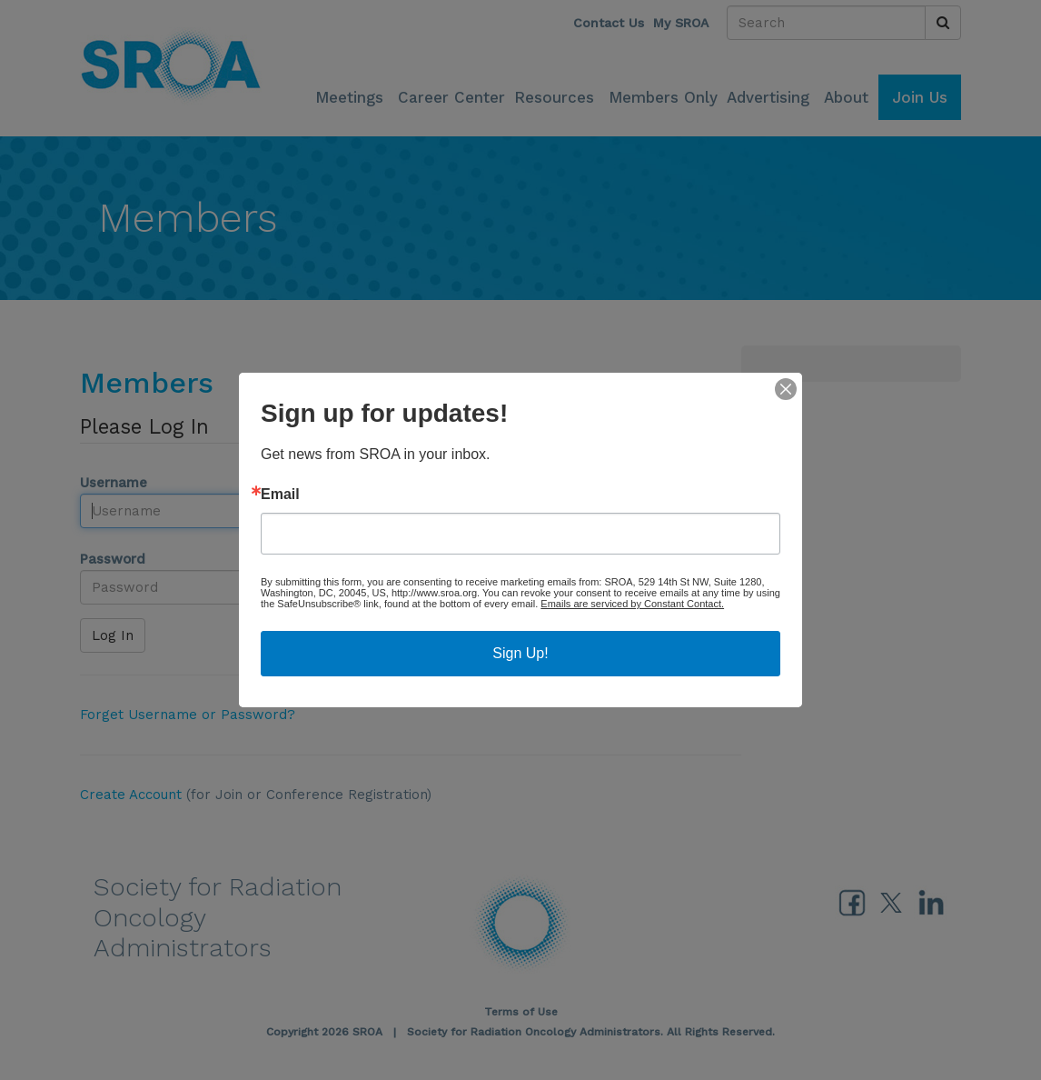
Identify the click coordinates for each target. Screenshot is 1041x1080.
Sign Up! (520, 653)
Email (280, 494)
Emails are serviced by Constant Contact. (632, 603)
